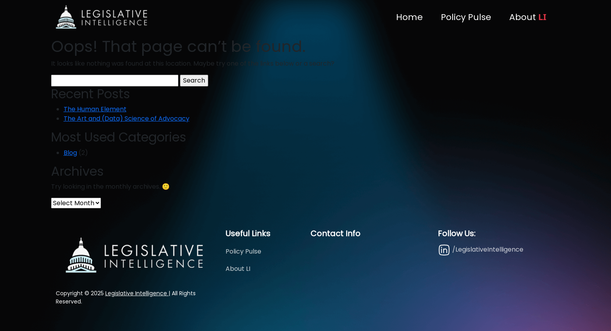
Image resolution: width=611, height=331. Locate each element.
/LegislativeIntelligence (480, 249)
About (528, 17)
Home (409, 17)
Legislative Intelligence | (137, 293)
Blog (70, 152)
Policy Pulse (466, 17)
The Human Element (95, 109)
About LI (238, 268)
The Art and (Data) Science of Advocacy (126, 118)
